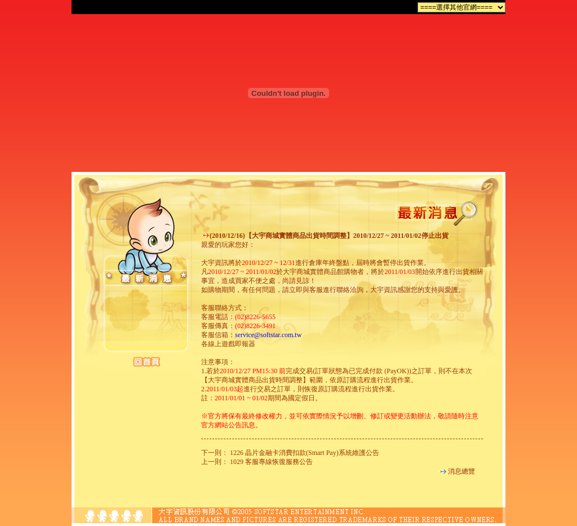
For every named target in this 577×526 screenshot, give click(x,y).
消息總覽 (461, 471)
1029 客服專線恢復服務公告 (271, 462)
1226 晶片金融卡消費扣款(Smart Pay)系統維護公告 (304, 453)
